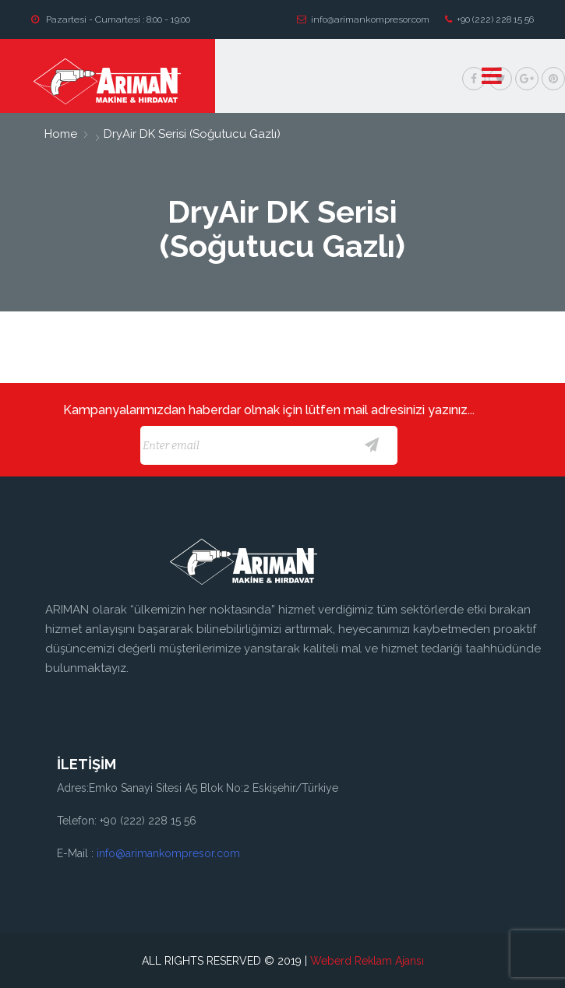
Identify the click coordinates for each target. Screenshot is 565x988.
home (60, 134)
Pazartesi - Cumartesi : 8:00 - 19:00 (110, 19)
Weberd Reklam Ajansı (367, 961)
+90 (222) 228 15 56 (489, 19)
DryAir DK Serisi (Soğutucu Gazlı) (191, 134)
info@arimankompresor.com (363, 19)
